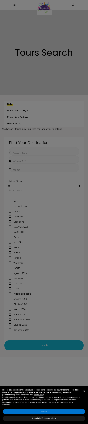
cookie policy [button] (39, 395)
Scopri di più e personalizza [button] (44, 418)
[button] (84, 391)
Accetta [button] (44, 412)
